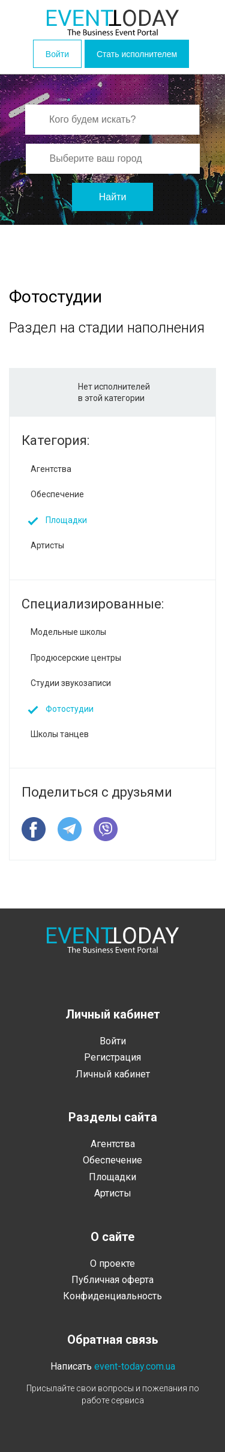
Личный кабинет (113, 1074)
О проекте (112, 1263)
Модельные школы (68, 632)
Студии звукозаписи (71, 683)
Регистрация (112, 1057)
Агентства (51, 469)
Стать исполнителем (137, 54)
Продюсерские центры (76, 658)
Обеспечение (57, 494)
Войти (57, 54)
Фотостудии (70, 709)
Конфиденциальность (112, 1296)
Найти (113, 197)
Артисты (47, 545)
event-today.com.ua (134, 1366)
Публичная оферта (112, 1279)
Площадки (66, 520)
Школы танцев (60, 734)
